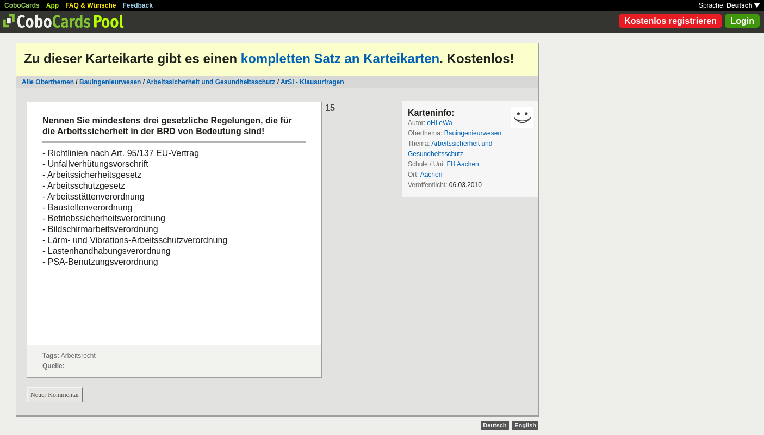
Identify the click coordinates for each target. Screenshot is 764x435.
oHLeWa (439, 123)
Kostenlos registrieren (670, 21)
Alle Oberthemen (48, 82)
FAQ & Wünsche (90, 5)
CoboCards (22, 5)
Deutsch (743, 5)
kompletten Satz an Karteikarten (340, 58)
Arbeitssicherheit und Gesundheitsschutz (210, 82)
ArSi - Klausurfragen (312, 82)
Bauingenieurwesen (110, 82)
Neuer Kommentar (54, 395)
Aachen (431, 174)
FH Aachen (462, 164)
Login (742, 21)
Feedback (138, 5)
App (52, 5)
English (525, 425)
